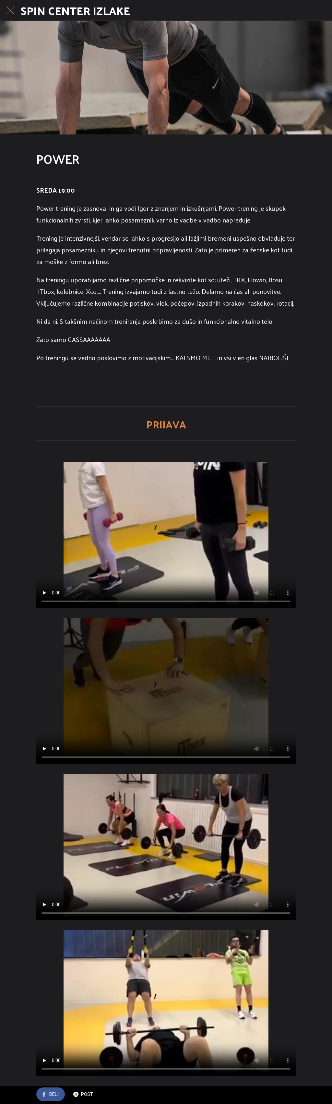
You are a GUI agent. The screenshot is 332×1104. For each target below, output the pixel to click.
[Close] (10, 10)
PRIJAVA (166, 424)
